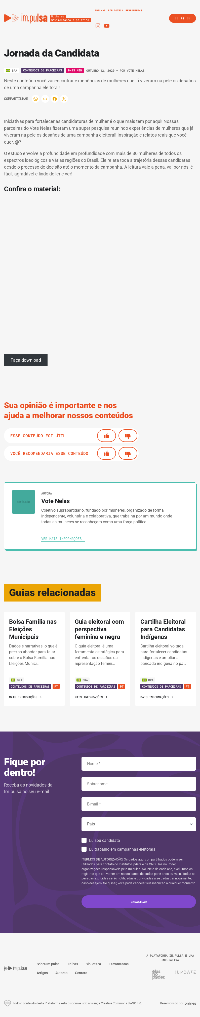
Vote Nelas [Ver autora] (135, 70)
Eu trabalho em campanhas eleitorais (122, 849)
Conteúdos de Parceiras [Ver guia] (30, 686)
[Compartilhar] (36, 99)
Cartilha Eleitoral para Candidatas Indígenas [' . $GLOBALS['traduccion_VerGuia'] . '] (163, 629)
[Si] (106, 435)
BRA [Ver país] (16, 680)
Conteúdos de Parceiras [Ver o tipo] (42, 70)
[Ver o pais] (11, 70)
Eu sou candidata (104, 840)
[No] (127, 435)
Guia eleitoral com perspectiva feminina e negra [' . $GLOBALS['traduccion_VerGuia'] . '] (99, 629)
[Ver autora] (23, 502)
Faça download (26, 360)
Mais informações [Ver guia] (25, 697)
